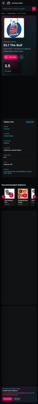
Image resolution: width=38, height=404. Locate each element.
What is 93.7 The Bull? (15, 305)
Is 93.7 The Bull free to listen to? (18, 339)
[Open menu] (3, 3)
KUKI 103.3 (8, 173)
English (6, 143)
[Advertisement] (19, 96)
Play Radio (10, 57)
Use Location (7, 399)
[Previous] (3, 197)
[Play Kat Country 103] (11, 195)
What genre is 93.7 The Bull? (17, 319)
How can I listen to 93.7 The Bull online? (17, 312)
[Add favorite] (21, 57)
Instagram (24, 366)
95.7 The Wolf (18, 286)
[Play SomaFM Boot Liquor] (25, 195)
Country (7, 129)
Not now (17, 399)
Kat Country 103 (9, 171)
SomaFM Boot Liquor (24, 171)
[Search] (34, 9)
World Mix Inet (29, 286)
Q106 (5, 290)
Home (3, 13)
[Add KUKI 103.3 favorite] (34, 191)
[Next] (34, 197)
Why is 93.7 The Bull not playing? (19, 345)
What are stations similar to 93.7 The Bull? (19, 325)
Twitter (16, 366)
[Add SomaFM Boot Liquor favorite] (20, 191)
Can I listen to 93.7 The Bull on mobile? (17, 332)
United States (11, 13)
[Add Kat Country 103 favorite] (7, 191)
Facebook (8, 366)
